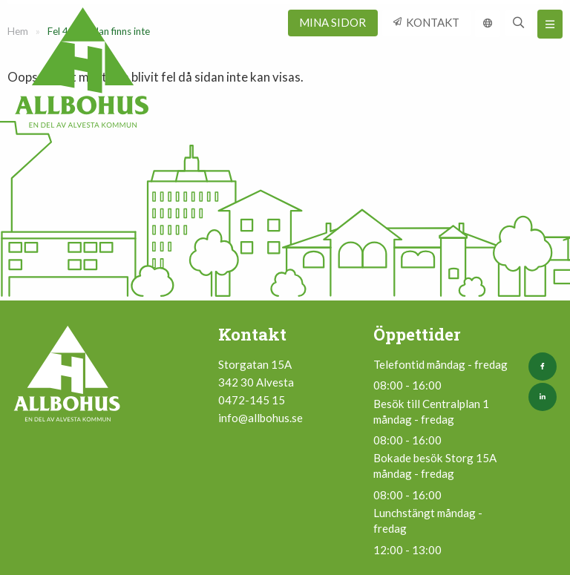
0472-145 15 (251, 400)
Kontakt (432, 22)
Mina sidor (332, 22)
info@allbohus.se (260, 417)
